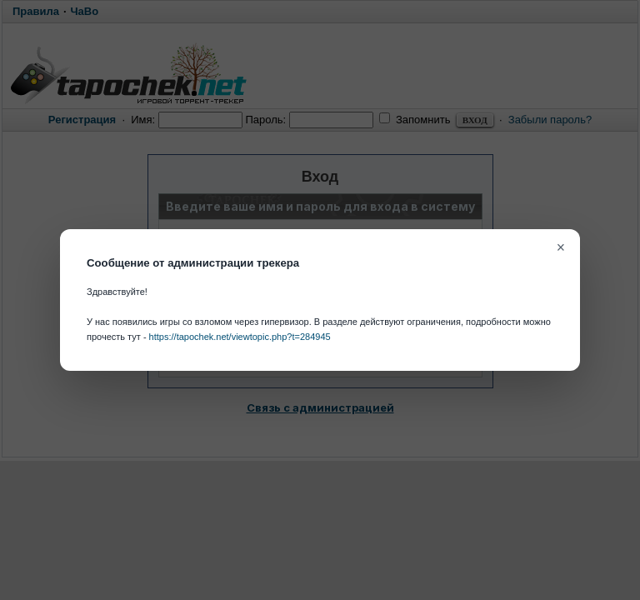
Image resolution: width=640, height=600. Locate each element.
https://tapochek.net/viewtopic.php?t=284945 (240, 337)
